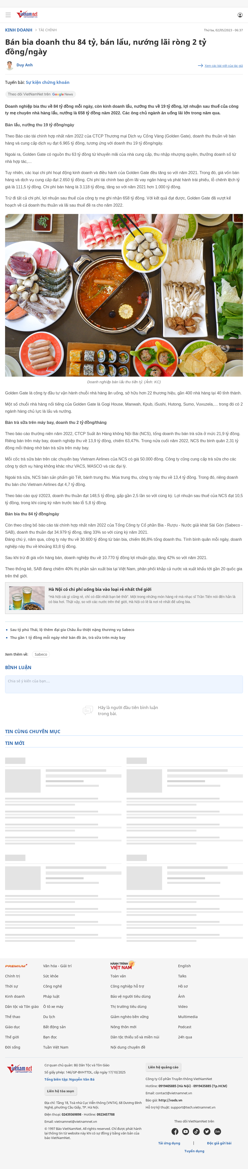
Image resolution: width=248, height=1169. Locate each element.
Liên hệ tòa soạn (60, 1091)
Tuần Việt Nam (55, 1047)
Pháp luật (51, 996)
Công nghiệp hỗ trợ (127, 986)
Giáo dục (12, 1026)
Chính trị (12, 976)
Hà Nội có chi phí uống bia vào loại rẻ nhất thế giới (100, 589)
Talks (182, 976)
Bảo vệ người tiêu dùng (131, 996)
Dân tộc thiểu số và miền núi (135, 1037)
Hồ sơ (183, 986)
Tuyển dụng (194, 1151)
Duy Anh (25, 64)
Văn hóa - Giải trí (57, 965)
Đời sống (12, 1047)
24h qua (185, 1037)
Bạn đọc (50, 1037)
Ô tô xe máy (53, 1006)
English (184, 965)
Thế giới (12, 1037)
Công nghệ (52, 986)
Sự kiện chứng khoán (48, 82)
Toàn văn (118, 976)
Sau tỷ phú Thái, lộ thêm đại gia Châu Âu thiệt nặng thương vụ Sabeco (72, 629)
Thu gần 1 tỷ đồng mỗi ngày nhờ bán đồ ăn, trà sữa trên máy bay (68, 637)
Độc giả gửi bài (219, 1143)
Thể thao (12, 1016)
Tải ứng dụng (169, 1143)
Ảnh (181, 996)
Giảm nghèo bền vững (130, 1016)
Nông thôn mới (123, 1026)
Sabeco (41, 654)
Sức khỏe (50, 976)
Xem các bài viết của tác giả (224, 66)
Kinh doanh (18, 30)
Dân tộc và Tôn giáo (22, 1006)
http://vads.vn (170, 1100)
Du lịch (49, 1016)
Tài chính (48, 29)
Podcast (184, 1026)
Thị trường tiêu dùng (129, 1006)
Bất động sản (54, 1026)
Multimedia (188, 1016)
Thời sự (11, 986)
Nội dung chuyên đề (128, 1047)
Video (183, 1006)
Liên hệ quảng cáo (163, 1067)
